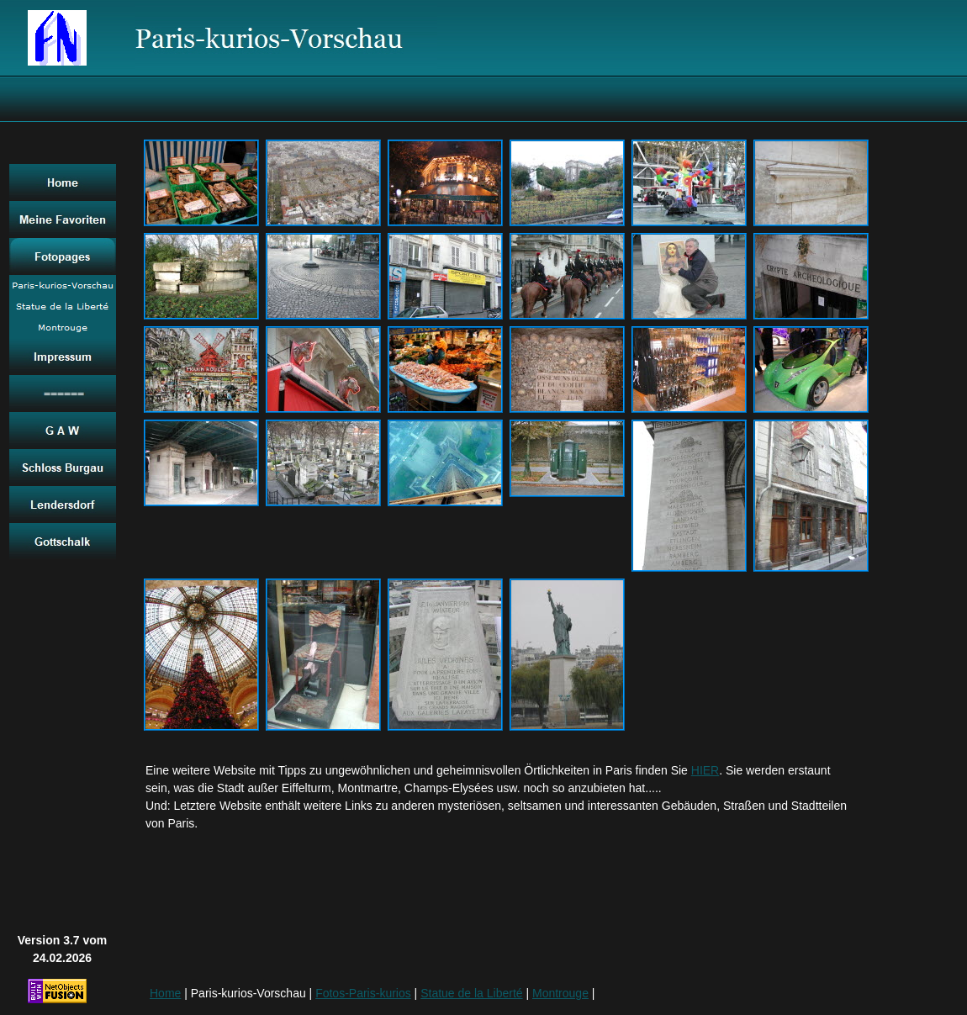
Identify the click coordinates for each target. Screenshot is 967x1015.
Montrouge (560, 993)
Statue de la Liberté (471, 993)
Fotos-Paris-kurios (363, 993)
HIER (705, 770)
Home (165, 993)
